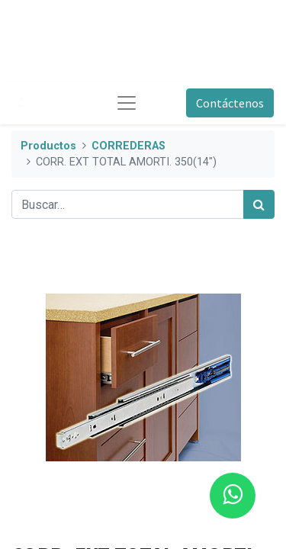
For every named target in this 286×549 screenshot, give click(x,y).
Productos (48, 146)
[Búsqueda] (259, 204)
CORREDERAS (128, 146)
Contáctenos (230, 103)
